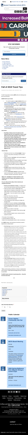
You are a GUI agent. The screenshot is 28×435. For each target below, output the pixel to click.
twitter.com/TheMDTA (12, 102)
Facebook (18, 11)
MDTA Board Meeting (15, 341)
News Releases (6, 61)
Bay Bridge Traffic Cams (8, 65)
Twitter (15, 11)
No (10, 307)
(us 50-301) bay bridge (6, 289)
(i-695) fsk (4, 290)
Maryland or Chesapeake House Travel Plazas (12, 126)
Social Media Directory (26, 11)
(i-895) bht (4, 292)
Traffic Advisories (7, 63)
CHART (4, 68)
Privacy (10, 396)
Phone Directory (18, 398)
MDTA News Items (9, 282)
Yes (4, 307)
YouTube (23, 11)
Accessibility (16, 396)
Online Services (17, 399)
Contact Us (4, 396)
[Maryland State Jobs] (16, 1)
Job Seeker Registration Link (14, 335)
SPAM (3, 295)
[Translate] (25, 1)
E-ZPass (3, 293)
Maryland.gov (10, 398)
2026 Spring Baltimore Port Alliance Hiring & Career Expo (16, 370)
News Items (5, 67)
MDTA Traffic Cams (7, 64)
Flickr (21, 11)
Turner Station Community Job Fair (15, 319)
